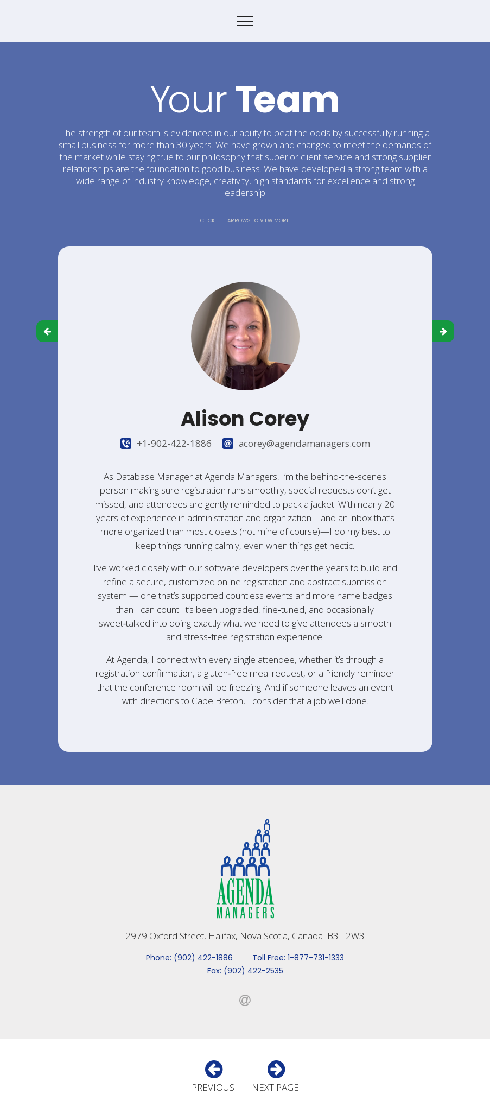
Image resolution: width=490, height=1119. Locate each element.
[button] (47, 331)
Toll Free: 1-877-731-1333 (298, 957)
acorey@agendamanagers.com (304, 443)
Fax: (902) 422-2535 (245, 970)
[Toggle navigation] (245, 21)
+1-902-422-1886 (174, 443)
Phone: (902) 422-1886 (189, 957)
